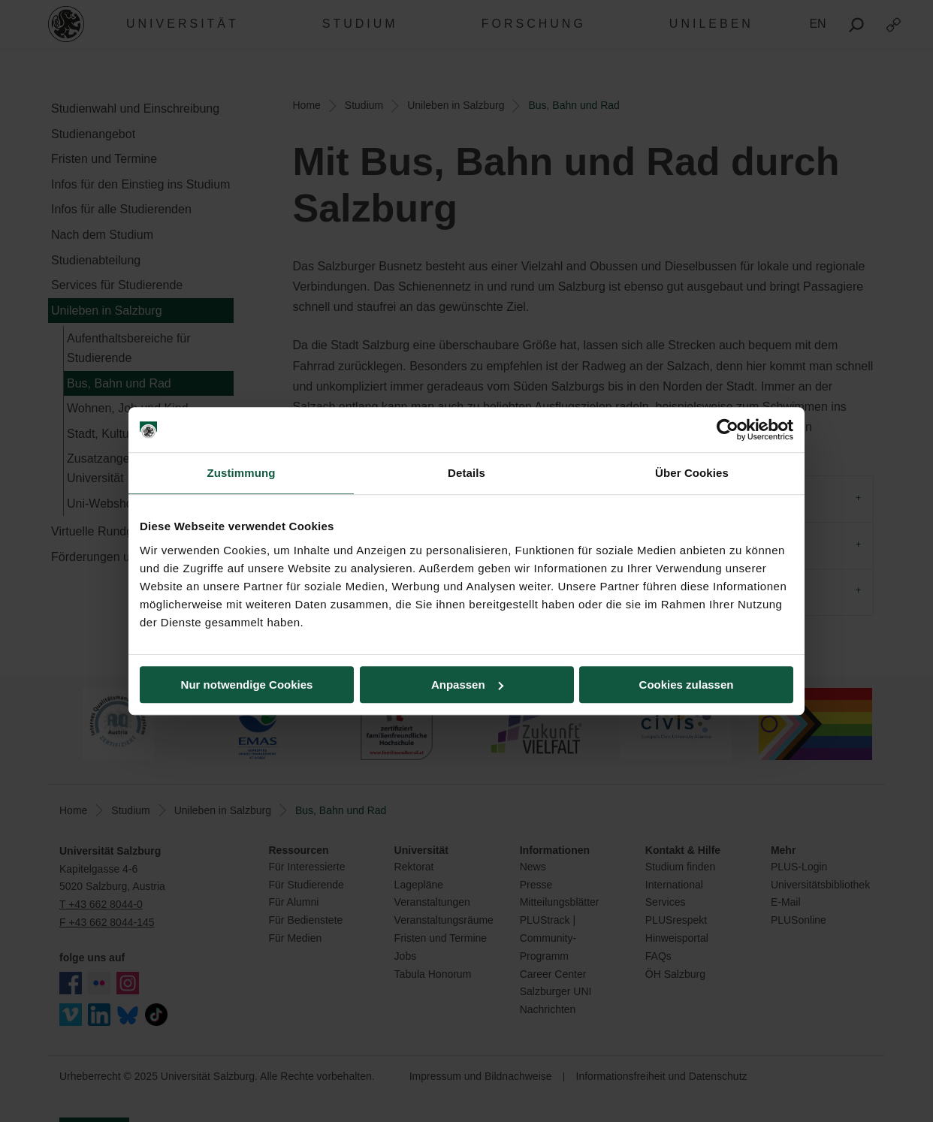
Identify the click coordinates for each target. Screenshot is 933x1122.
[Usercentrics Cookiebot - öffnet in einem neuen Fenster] (727, 429)
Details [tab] (466, 472)
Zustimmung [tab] (241, 472)
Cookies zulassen (686, 684)
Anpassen (467, 684)
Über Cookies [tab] (692, 472)
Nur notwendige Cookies (247, 684)
